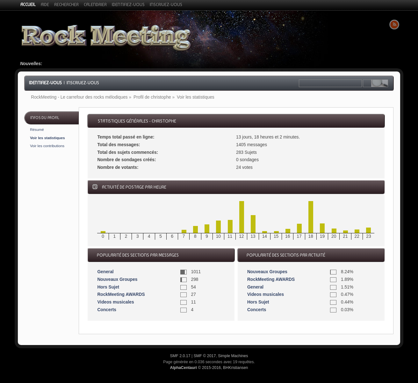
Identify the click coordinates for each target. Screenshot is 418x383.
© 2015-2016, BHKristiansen (209, 367)
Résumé (37, 129)
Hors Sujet (108, 287)
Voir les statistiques (47, 138)
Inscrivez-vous (83, 82)
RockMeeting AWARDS (121, 294)
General (105, 271)
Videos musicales (115, 302)
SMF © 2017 (205, 356)
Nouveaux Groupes (117, 279)
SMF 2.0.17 (180, 356)
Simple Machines (233, 356)
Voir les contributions (47, 146)
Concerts (106, 309)
